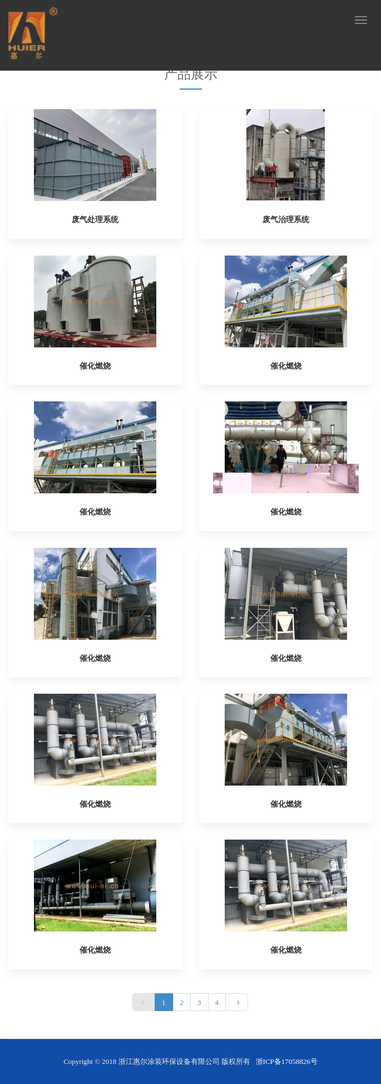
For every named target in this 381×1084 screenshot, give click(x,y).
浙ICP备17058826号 (287, 1061)
